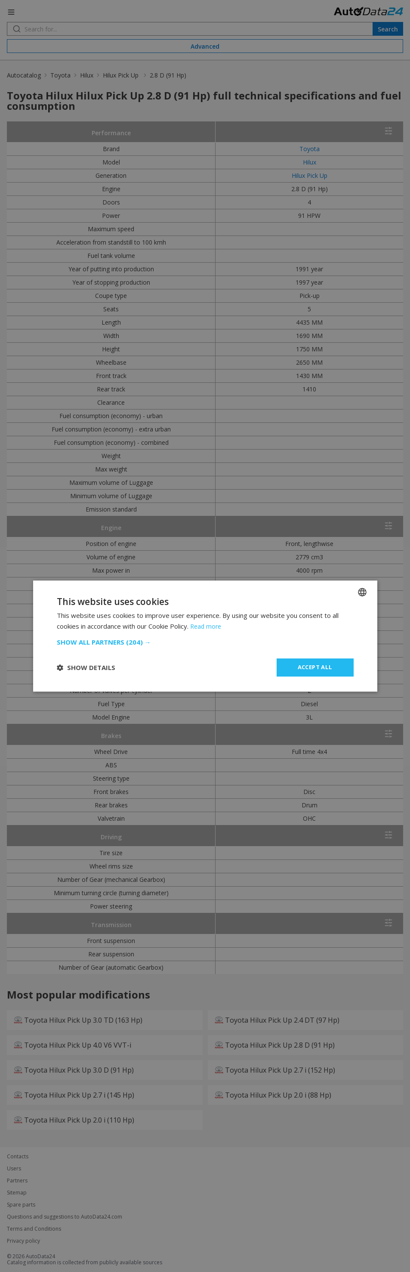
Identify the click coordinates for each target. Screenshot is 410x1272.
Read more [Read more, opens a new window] (206, 625)
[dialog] (205, 636)
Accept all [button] (315, 667)
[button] (205, 641)
